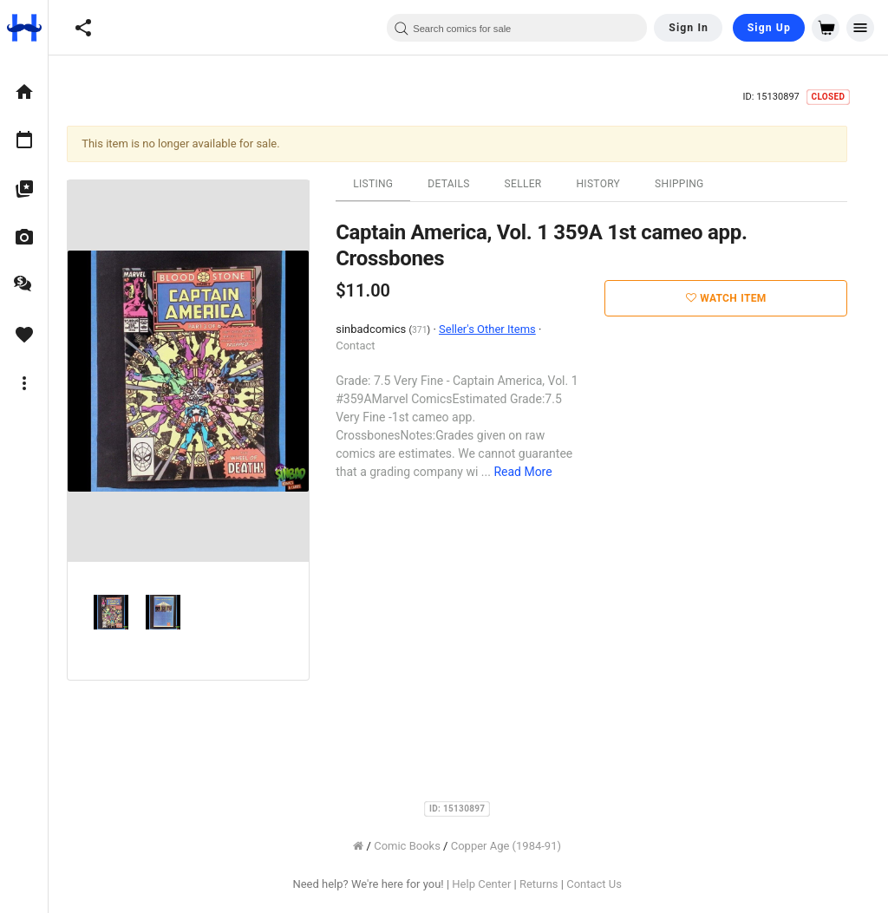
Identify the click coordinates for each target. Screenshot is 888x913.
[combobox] (517, 28)
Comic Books (418, 845)
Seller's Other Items (498, 329)
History (609, 184)
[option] (24, 92)
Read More (534, 472)
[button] (83, 28)
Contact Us (605, 883)
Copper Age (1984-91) (517, 845)
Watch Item (737, 298)
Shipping (690, 184)
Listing (384, 184)
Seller (533, 184)
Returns (550, 883)
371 (431, 330)
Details (459, 184)
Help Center (492, 883)
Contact (366, 345)
